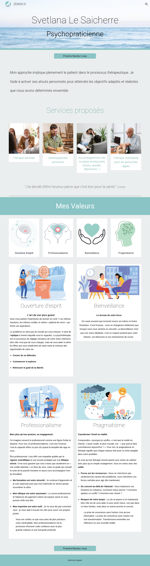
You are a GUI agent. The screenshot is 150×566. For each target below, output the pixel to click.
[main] (75, 25)
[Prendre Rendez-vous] (75, 56)
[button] (146, 4)
